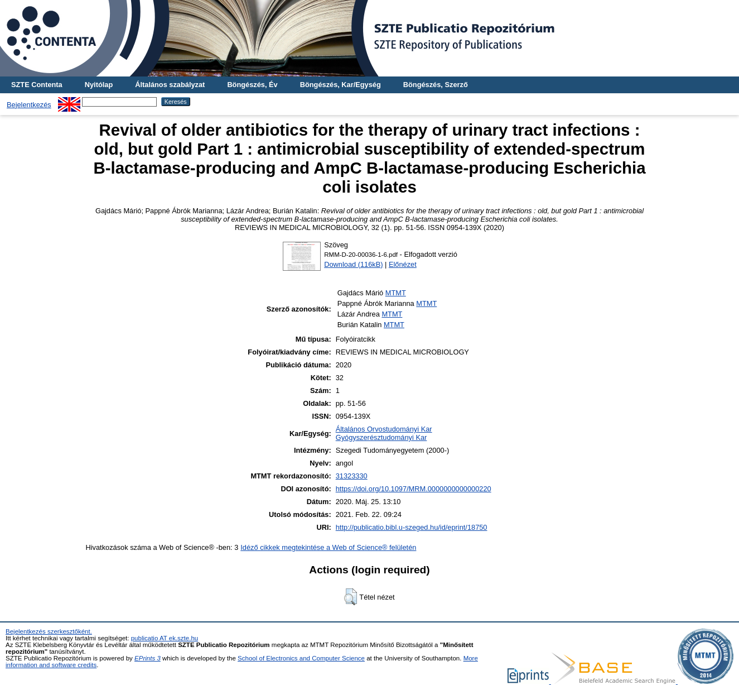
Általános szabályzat (170, 84)
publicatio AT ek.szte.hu (165, 638)
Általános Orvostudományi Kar (384, 429)
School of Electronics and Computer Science (301, 658)
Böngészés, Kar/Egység (340, 84)
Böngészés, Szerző (435, 84)
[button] (350, 596)
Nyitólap (99, 84)
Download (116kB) (353, 264)
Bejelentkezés (29, 104)
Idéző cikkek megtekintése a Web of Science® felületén (328, 547)
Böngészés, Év (252, 84)
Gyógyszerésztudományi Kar (381, 437)
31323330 (352, 476)
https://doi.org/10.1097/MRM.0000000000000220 (413, 489)
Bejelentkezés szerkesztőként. (49, 631)
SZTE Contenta (36, 84)
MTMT (395, 293)
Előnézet (403, 264)
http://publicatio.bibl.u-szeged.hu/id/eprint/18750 (411, 527)
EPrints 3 (147, 658)
